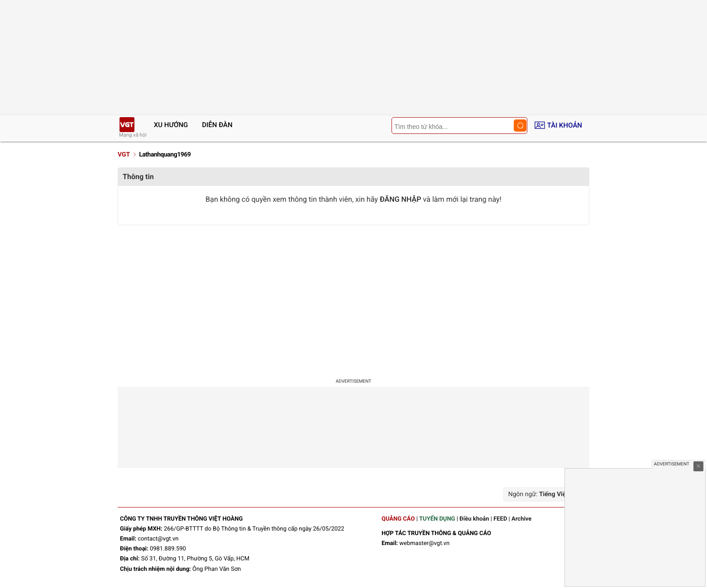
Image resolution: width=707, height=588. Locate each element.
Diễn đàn (217, 125)
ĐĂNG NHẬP (400, 199)
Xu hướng (171, 125)
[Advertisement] (353, 297)
